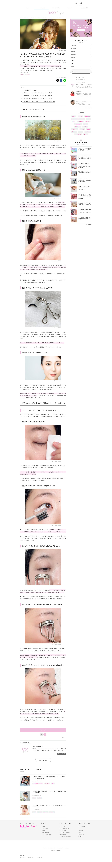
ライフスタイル (78, 134)
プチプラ (85, 126)
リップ (85, 124)
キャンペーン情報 (56, 7)
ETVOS (53, 783)
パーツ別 (82, 129)
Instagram (80, 830)
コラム (72, 63)
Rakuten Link (81, 834)
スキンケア (73, 45)
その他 (72, 66)
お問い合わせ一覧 (31, 857)
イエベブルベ (52, 812)
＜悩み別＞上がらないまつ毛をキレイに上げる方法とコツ (37, 98)
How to (22, 74)
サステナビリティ (40, 857)
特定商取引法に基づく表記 (65, 836)
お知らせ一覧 (62, 826)
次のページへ (43, 730)
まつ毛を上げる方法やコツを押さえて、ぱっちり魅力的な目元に (38, 101)
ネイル (72, 60)
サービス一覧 (22, 857)
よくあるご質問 (84, 7)
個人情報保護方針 (51, 848)
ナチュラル (40, 797)
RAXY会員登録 (81, 826)
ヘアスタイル (77, 126)
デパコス (74, 131)
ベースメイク (74, 48)
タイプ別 (85, 134)
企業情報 (45, 848)
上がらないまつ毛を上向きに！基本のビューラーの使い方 (37, 93)
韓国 (73, 121)
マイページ (43, 830)
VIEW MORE (89, 108)
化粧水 (88, 129)
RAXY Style (41, 7)
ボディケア (73, 54)
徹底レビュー (78, 124)
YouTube (80, 836)
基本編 (88, 119)
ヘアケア (73, 57)
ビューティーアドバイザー (46, 834)
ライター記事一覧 (61, 753)
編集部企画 (87, 116)
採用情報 (66, 848)
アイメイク (26, 72)
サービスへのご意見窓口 (65, 832)
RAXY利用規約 (63, 834)
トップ (27, 7)
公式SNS (70, 7)
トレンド (87, 121)
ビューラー (27, 74)
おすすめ (39, 812)
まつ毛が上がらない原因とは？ (30, 90)
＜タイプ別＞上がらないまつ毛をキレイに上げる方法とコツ (37, 96)
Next (63, 737)
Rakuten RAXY (26, 3)
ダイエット (88, 131)
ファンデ (80, 131)
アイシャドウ (47, 783)
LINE (79, 832)
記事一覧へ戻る (43, 760)
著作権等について (60, 848)
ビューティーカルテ (45, 832)
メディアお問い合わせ (64, 828)
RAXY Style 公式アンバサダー (38, 783)
